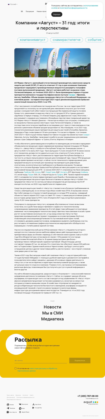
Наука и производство (44, 11)
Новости (52, 306)
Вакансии (18, 395)
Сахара (72, 95)
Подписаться (80, 361)
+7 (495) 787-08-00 (88, 396)
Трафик (60, 175)
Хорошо (56, 14)
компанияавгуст (36, 39)
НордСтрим (51, 172)
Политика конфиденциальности (26, 397)
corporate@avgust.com (93, 398)
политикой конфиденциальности (73, 8)
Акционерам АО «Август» (14, 399)
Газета (31, 395)
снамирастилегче (72, 39)
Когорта (64, 172)
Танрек (31, 175)
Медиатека (52, 318)
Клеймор (84, 172)
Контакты (25, 395)
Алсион (38, 172)
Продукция (29, 11)
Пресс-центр (10, 395)
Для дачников (11, 397)
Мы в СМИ (52, 313)
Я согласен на (37, 369)
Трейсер (27, 172)
